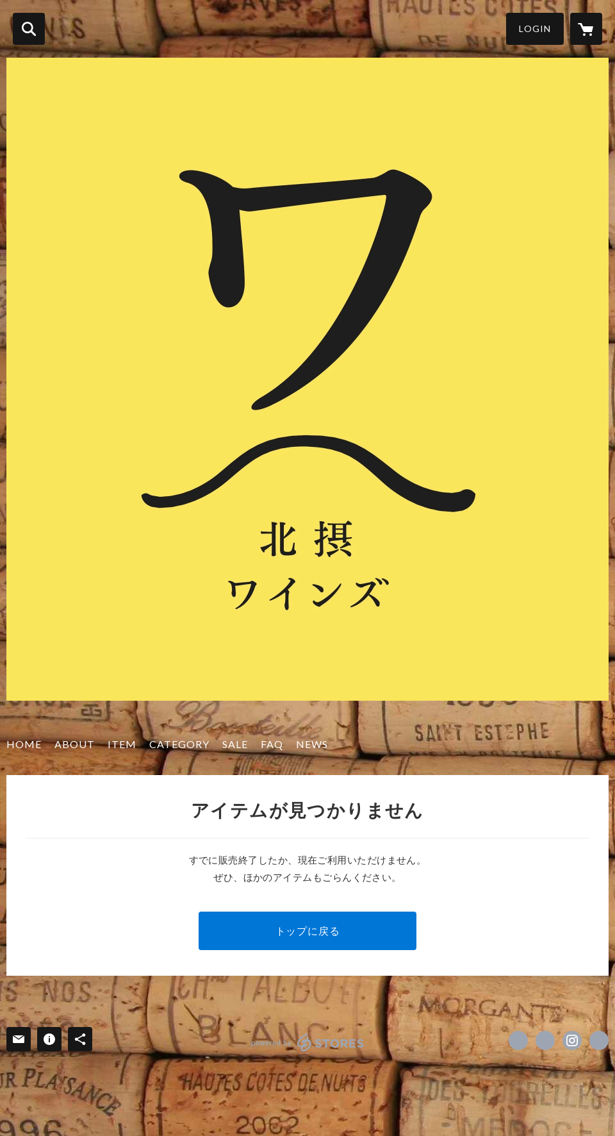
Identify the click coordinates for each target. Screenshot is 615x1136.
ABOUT (74, 744)
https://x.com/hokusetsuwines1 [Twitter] (545, 1040)
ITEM (122, 744)
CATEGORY (179, 744)
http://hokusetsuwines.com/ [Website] (599, 1040)
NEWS (312, 744)
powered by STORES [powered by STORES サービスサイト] (308, 1042)
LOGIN (535, 28)
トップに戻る (307, 930)
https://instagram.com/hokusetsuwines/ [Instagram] (572, 1040)
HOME (24, 744)
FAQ (272, 744)
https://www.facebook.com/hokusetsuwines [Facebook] (518, 1040)
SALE (235, 744)
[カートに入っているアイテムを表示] (586, 29)
